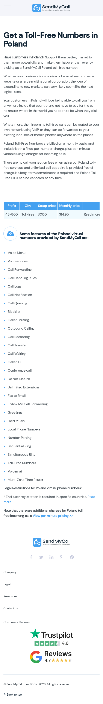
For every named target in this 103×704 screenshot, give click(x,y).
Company (10, 572)
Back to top (12, 694)
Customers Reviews (16, 622)
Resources (10, 596)
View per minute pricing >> (53, 515)
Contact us (10, 608)
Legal (6, 584)
